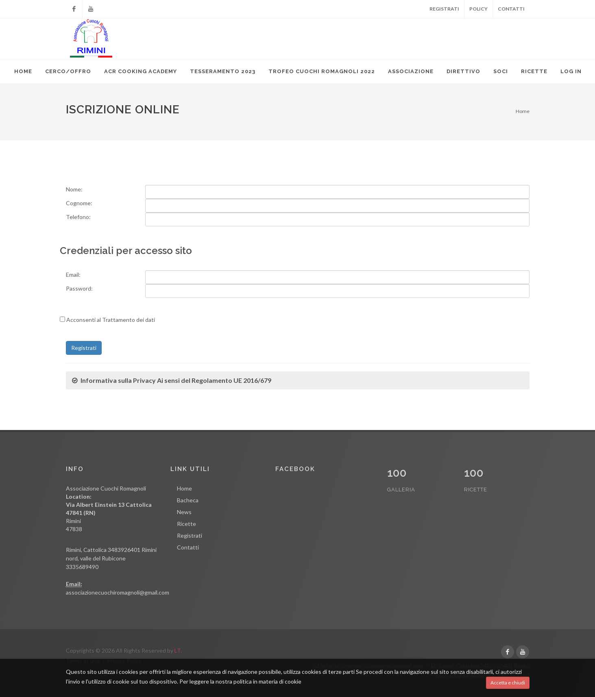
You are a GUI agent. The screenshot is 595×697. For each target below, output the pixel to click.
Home (23, 71)
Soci (500, 71)
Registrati (444, 9)
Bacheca (187, 500)
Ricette (534, 71)
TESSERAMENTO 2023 (222, 71)
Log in (571, 71)
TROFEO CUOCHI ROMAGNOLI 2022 (321, 71)
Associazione (411, 71)
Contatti (511, 9)
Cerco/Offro (68, 71)
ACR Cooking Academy (140, 71)
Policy (478, 9)
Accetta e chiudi (507, 683)
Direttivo (463, 71)
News (184, 511)
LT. (178, 650)
